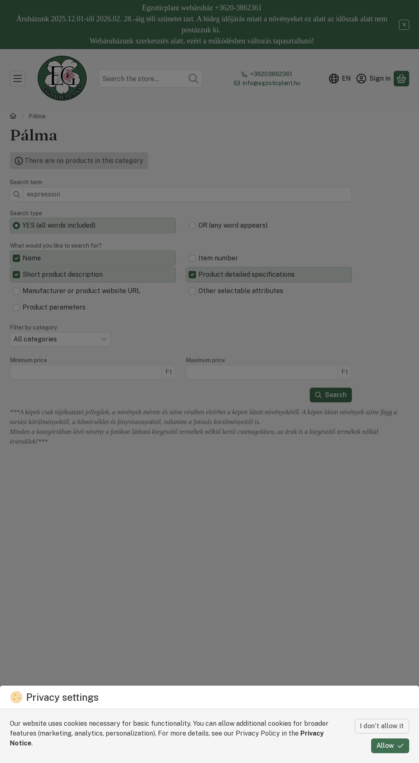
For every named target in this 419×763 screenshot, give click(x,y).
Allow (390, 745)
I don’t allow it (382, 726)
